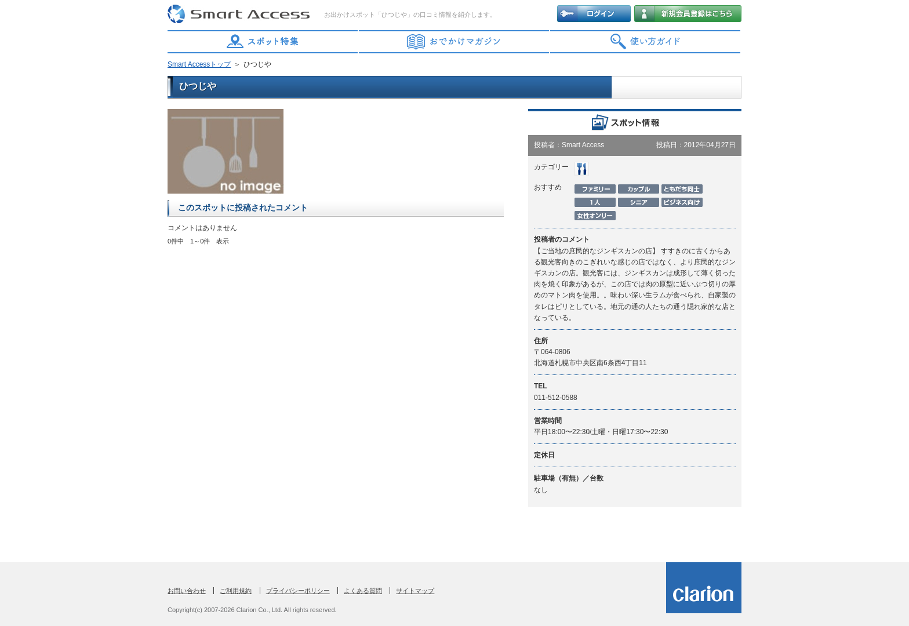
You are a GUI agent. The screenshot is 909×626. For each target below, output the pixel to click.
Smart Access (240, 14)
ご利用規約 (236, 590)
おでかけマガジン (454, 41)
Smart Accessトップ (199, 64)
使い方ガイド (645, 41)
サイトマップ (415, 590)
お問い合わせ (187, 590)
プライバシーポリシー (298, 590)
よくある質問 (363, 590)
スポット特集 (263, 41)
